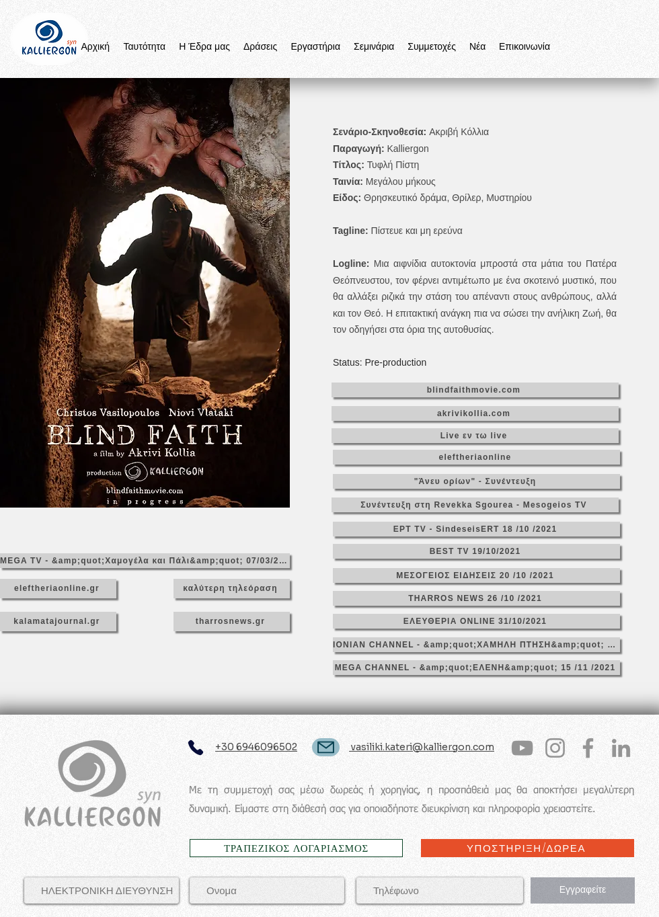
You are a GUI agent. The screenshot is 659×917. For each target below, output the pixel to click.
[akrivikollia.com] (475, 413)
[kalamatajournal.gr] (58, 621)
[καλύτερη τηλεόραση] (231, 588)
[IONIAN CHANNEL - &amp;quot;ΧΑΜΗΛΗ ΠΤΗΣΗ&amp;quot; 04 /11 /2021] (476, 644)
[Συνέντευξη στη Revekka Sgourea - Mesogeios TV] (475, 504)
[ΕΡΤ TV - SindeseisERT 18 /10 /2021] (476, 529)
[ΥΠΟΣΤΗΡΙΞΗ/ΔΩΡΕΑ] (527, 848)
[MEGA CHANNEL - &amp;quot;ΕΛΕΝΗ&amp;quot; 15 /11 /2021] (476, 667)
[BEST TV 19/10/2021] (476, 551)
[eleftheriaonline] (476, 457)
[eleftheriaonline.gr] (58, 588)
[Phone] (195, 748)
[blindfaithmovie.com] (475, 390)
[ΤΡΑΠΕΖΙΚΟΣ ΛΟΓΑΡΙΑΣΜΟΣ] (296, 848)
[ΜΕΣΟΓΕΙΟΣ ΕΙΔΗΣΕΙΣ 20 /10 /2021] (476, 575)
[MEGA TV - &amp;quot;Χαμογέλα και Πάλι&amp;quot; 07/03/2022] (145, 560)
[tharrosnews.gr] (231, 621)
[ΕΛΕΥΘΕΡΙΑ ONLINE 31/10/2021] (476, 621)
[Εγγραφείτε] (583, 890)
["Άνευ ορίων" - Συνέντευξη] (476, 481)
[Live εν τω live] (475, 435)
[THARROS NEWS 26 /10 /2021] (476, 598)
